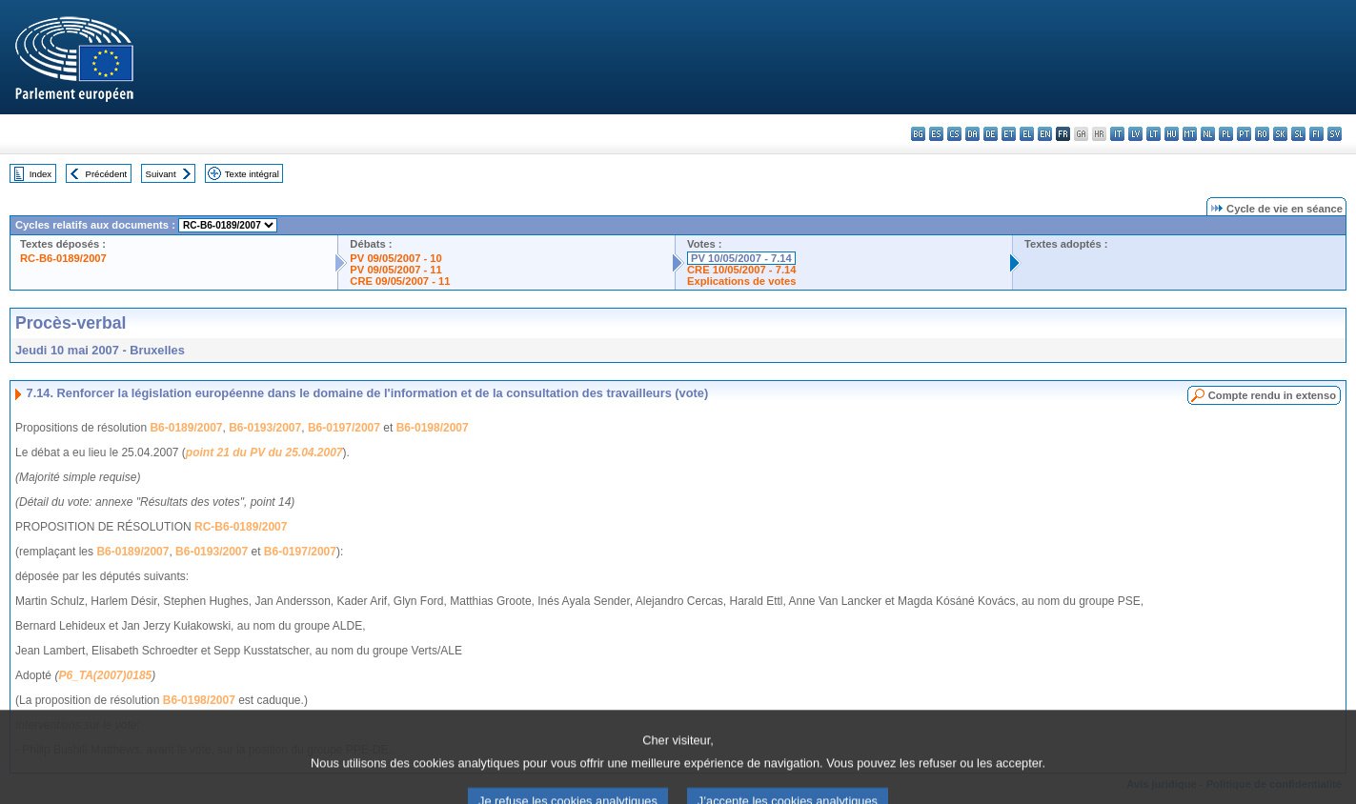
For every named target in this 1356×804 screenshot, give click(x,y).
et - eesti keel (1009, 134)
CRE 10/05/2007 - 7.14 (741, 269)
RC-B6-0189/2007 (63, 258)
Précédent (107, 174)
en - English (1045, 134)
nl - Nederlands (1208, 134)
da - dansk (972, 134)
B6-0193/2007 (265, 427)
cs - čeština (954, 134)
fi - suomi (1316, 134)
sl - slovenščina (1298, 134)
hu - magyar (1171, 134)
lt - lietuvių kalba (1153, 134)
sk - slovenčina (1280, 134)
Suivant (161, 174)
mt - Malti (1190, 134)
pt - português (1244, 134)
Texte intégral (252, 174)
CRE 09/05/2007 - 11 (400, 281)
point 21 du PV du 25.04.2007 (264, 452)
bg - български (918, 134)
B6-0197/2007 (344, 427)
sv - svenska (1334, 134)
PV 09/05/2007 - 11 (395, 269)
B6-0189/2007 (186, 427)
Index (40, 174)
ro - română (1262, 134)
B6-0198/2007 (432, 427)
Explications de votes (741, 281)
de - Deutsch (990, 134)
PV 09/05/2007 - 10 (395, 258)
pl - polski (1226, 134)
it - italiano (1117, 134)
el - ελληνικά (1027, 134)
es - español (936, 134)
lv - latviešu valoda (1135, 134)
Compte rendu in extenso (1272, 395)
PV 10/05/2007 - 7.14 (741, 258)
